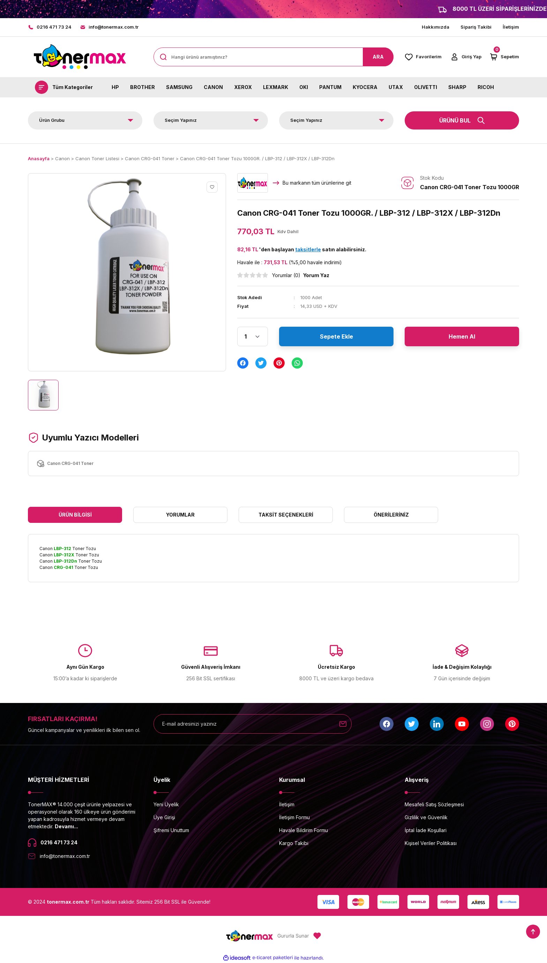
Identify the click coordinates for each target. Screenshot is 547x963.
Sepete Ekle (336, 336)
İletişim (511, 27)
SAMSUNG (179, 87)
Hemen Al (462, 336)
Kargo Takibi (293, 843)
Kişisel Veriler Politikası (431, 843)
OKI (303, 87)
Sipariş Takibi (476, 27)
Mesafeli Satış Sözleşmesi (434, 804)
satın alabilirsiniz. (330, 249)
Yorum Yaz (316, 275)
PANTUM (330, 87)
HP (115, 87)
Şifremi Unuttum (171, 830)
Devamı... (66, 826)
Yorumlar (180, 515)
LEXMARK (275, 87)
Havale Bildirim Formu (303, 830)
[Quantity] (252, 336)
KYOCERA (365, 87)
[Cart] (504, 57)
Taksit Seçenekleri (285, 515)
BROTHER (142, 87)
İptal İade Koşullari (426, 830)
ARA (378, 57)
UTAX (396, 87)
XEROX (243, 87)
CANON (213, 87)
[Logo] (79, 57)
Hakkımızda (435, 27)
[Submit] (343, 724)
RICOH (486, 87)
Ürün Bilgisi (75, 515)
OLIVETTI (425, 87)
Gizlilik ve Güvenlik (426, 817)
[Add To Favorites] (212, 187)
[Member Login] (465, 57)
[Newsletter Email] (252, 724)
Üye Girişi (164, 817)
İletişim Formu (294, 817)
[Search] (273, 56)
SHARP (457, 87)
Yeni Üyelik (166, 804)
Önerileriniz (391, 515)
